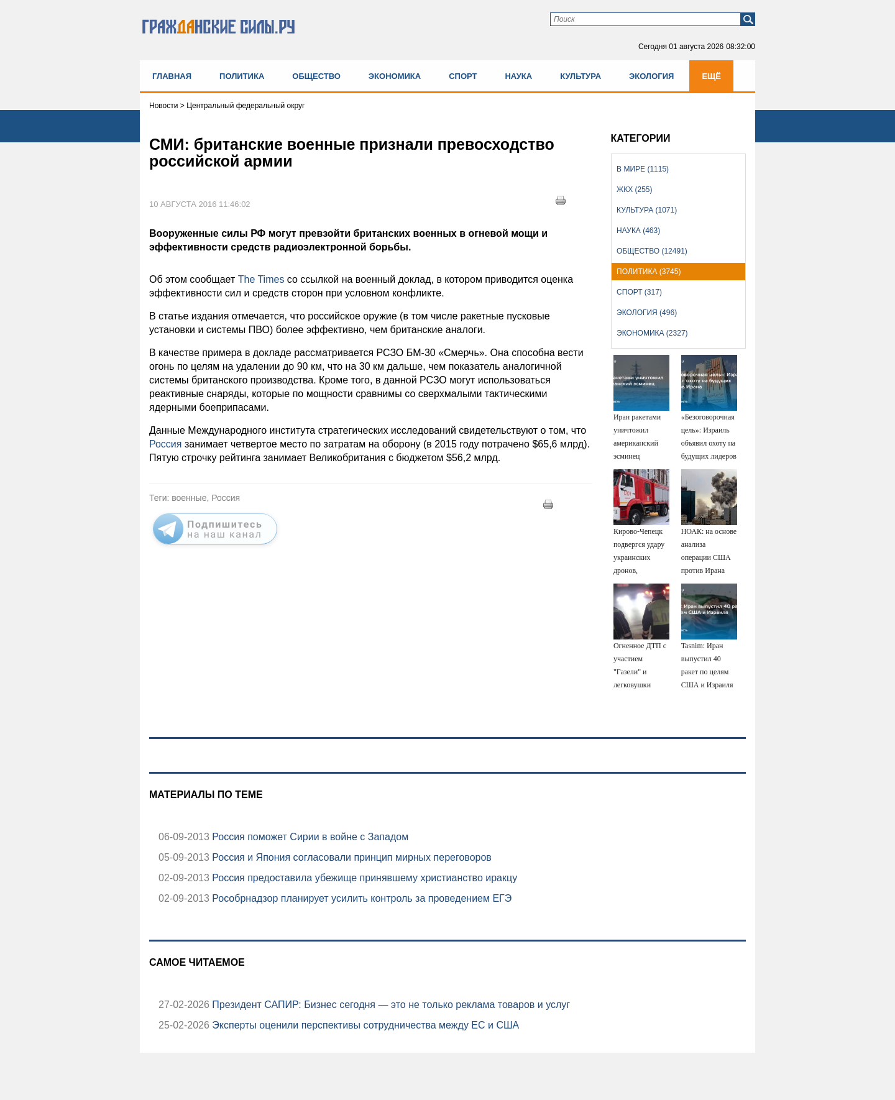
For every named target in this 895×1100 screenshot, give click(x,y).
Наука (518, 76)
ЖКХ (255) (634, 189)
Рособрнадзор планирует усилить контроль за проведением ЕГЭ (360, 898)
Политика (241, 76)
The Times (261, 279)
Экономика (395, 76)
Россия (165, 444)
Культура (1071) (647, 210)
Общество (316, 76)
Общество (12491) (652, 251)
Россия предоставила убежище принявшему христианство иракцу (363, 878)
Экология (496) (647, 312)
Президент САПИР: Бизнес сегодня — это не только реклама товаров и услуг (389, 1004)
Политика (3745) (649, 271)
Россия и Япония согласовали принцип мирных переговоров (350, 857)
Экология (651, 76)
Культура (580, 76)
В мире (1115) (643, 169)
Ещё (711, 76)
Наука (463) (638, 230)
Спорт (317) (639, 292)
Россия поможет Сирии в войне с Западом (308, 837)
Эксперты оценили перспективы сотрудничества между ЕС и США (364, 1025)
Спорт (463, 76)
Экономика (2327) (652, 333)
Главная (171, 76)
